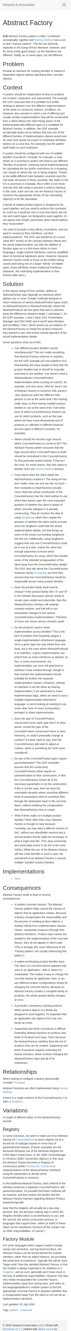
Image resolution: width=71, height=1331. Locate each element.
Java (17, 878)
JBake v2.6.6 (45, 1329)
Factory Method (44, 39)
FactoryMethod (25, 1139)
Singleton (26, 517)
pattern (14, 1310)
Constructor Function (38, 1166)
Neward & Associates (19, 5)
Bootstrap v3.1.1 (12, 1329)
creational (26, 1310)
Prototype (39, 572)
